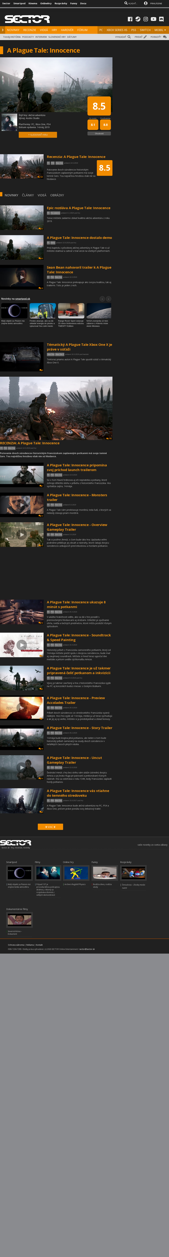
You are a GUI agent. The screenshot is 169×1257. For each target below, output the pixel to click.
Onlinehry (46, 3)
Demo (53, 243)
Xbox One (58, 277)
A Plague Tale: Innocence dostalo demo (79, 237)
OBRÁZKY (57, 195)
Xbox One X (59, 354)
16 (41, 545)
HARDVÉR (67, 30)
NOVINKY (13, 30)
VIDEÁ (44, 30)
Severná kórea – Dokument (15, 932)
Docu (83, 3)
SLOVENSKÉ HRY (57, 36)
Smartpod (19, 3)
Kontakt (39, 945)
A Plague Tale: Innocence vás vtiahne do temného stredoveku (78, 793)
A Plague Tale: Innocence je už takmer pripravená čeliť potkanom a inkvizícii (79, 670)
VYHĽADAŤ (120, 36)
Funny (73, 3)
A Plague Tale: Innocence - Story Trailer (79, 727)
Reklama (30, 945)
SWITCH (145, 30)
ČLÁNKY (28, 195)
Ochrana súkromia (16, 945)
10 (41, 288)
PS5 (133, 30)
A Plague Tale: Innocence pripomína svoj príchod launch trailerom (77, 467)
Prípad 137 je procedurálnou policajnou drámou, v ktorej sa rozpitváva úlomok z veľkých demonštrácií (48, 889)
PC (101, 30)
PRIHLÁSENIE (156, 3)
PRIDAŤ (138, 36)
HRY (54, 30)
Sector (6, 3)
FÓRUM (82, 30)
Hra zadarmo (55, 213)
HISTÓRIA (16, 36)
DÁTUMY (72, 36)
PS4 (52, 277)
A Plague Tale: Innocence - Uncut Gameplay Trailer (74, 760)
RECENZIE (29, 30)
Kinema (33, 3)
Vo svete (93, 118)
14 (41, 516)
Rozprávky (61, 3)
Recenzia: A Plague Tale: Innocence (76, 156)
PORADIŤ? (156, 36)
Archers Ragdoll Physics (75, 884)
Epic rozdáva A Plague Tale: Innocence (78, 207)
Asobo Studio (33, 118)
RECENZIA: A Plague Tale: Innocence (29, 443)
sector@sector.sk (87, 949)
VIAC (50, 827)
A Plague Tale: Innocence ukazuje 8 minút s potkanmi (76, 604)
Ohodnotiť (99, 133)
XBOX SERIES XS (117, 30)
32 (41, 228)
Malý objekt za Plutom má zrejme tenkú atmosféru (19, 885)
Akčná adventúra (36, 115)
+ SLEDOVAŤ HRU (38, 134)
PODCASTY (28, 36)
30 (41, 258)
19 (41, 749)
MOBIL (158, 30)
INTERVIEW (41, 36)
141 (109, 438)
